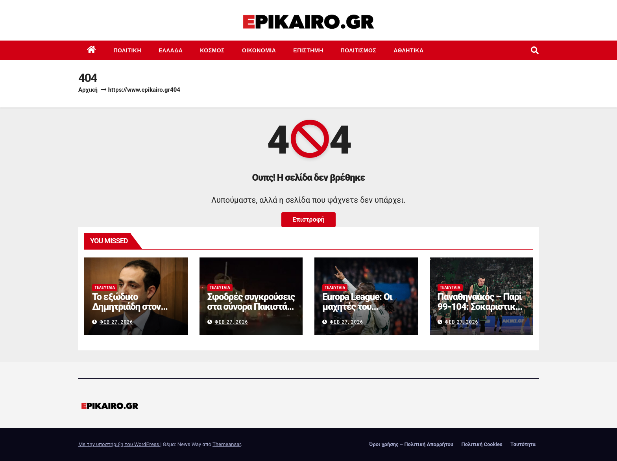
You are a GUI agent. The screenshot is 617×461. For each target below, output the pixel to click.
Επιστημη (308, 50)
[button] (535, 50)
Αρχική (88, 89)
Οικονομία (259, 50)
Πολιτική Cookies (481, 444)
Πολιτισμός (359, 50)
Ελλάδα (171, 50)
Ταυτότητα (523, 444)
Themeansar (226, 444)
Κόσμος (212, 50)
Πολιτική (128, 50)
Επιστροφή (308, 219)
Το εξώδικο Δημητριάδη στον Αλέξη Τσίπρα (126, 306)
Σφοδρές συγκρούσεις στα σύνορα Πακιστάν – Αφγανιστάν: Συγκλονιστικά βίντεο (251, 311)
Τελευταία (104, 287)
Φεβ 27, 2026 (116, 322)
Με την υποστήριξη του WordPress (119, 444)
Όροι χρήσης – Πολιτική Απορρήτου (411, 444)
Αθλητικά (408, 50)
